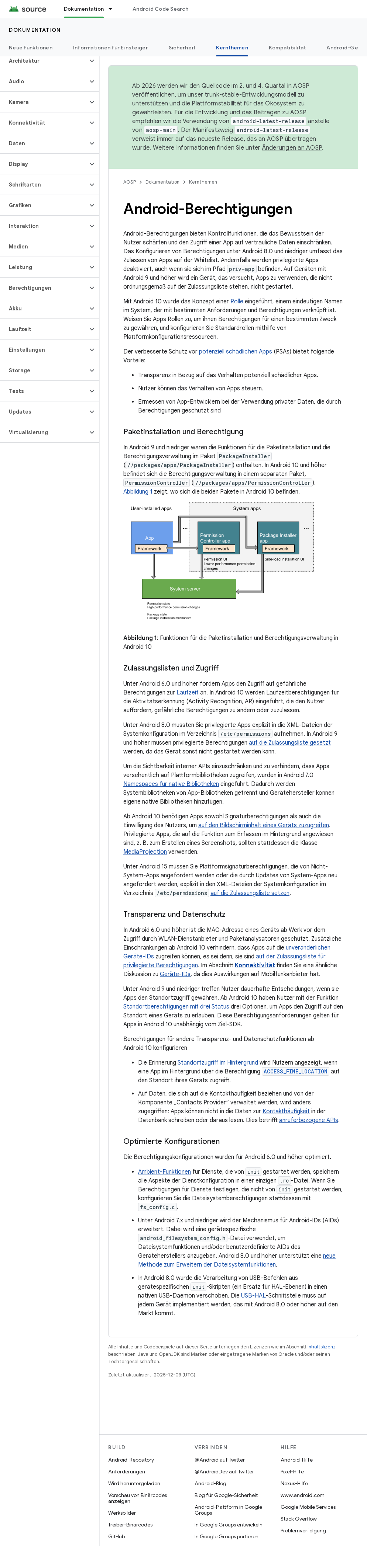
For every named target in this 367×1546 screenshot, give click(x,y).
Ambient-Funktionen (164, 1172)
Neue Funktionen (30, 47)
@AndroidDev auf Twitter (224, 1471)
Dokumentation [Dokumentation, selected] (84, 9)
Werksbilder (122, 1513)
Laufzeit (187, 692)
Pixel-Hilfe (292, 1471)
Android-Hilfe (297, 1459)
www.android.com (303, 1495)
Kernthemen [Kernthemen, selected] (232, 47)
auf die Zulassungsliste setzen (249, 893)
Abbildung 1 (137, 491)
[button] (44, 61)
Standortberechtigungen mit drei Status (176, 1006)
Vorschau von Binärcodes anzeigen (137, 1498)
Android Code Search (160, 9)
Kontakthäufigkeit (286, 1111)
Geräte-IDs (175, 974)
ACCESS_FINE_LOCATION (295, 1071)
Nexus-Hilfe (294, 1483)
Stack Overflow (299, 1518)
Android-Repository (131, 1459)
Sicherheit (182, 47)
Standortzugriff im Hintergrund (218, 1062)
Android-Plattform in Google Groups (228, 1510)
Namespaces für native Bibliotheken (171, 784)
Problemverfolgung (303, 1530)
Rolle (236, 301)
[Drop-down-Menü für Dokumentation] (114, 9)
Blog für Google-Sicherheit (226, 1495)
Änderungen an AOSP (292, 148)
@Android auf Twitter (220, 1459)
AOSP (129, 182)
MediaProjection (145, 852)
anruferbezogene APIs (308, 1120)
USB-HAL (253, 1295)
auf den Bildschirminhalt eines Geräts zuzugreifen (263, 825)
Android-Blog (210, 1483)
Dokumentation (35, 30)
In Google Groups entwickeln (229, 1524)
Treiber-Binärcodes (130, 1524)
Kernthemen (203, 182)
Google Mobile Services (308, 1507)
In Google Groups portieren (226, 1536)
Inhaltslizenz (322, 1347)
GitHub (116, 1536)
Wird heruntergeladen (134, 1483)
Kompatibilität (287, 47)
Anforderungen (126, 1471)
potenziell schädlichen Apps (235, 351)
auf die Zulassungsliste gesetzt (290, 742)
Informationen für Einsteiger (110, 47)
